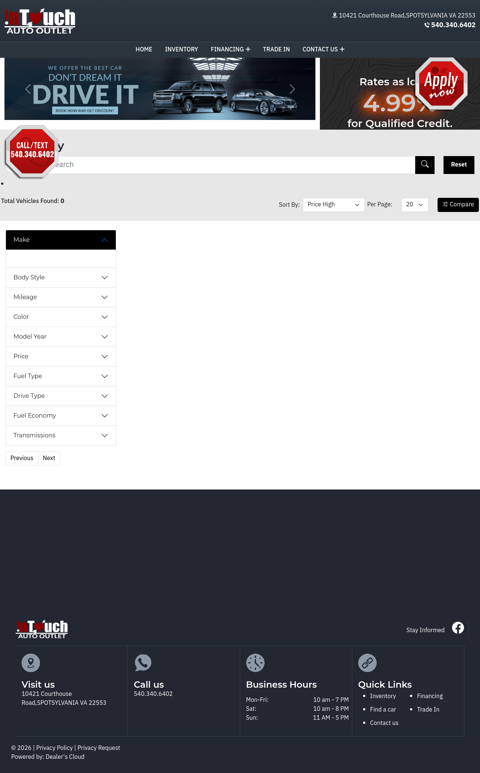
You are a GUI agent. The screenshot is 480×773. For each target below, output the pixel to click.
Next (49, 458)
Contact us (323, 50)
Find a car (383, 710)
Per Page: (379, 205)
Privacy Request (98, 748)
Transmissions (34, 435)
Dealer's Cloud (65, 757)
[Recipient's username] (211, 165)
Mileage (25, 297)
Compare (458, 205)
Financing (230, 50)
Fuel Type (27, 376)
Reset (459, 165)
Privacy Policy (55, 748)
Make (21, 239)
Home (144, 50)
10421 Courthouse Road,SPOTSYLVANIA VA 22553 (407, 16)
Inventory (181, 50)
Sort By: (289, 205)
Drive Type (29, 395)
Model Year (30, 336)
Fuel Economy (34, 415)
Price (20, 356)
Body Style (29, 277)
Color (21, 316)
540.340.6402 (453, 25)
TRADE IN (276, 50)
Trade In (428, 710)
